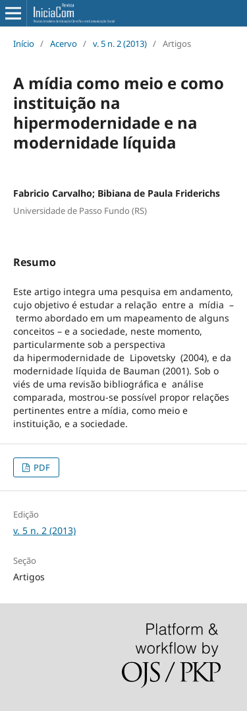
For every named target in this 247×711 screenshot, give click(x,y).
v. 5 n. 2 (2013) (120, 44)
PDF (41, 467)
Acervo (63, 44)
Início (23, 44)
